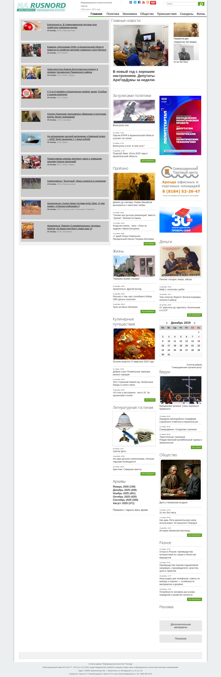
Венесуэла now (121, 125)
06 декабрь (51, 30)
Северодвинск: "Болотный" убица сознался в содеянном (76, 181)
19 (181, 345)
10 (169, 341)
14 (192, 341)
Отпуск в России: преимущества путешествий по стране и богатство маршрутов (177, 554)
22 (199, 345)
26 (181, 350)
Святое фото (119, 451)
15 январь (162, 426)
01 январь (116, 369)
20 (186, 345)
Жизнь (201, 13)
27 (186, 350)
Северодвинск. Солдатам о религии (178, 429)
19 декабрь (163, 294)
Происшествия (167, 13)
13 (186, 341)
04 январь (116, 143)
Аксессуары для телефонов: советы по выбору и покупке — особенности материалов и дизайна (179, 581)
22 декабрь (116, 294)
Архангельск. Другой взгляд (127, 289)
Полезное (181, 638)
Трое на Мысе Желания (125, 307)
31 (169, 354)
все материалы (148, 161)
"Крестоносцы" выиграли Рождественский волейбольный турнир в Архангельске (180, 440)
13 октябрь (116, 233)
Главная (96, 13)
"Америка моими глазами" (126, 278)
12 (181, 341)
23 (163, 350)
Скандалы (186, 13)
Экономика (129, 13)
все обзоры (149, 243)
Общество (147, 13)
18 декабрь (116, 456)
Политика (113, 13)
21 (192, 345)
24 (169, 350)
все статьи (150, 400)
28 (192, 350)
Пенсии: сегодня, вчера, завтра (175, 279)
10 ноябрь (116, 212)
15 (199, 341)
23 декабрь (163, 287)
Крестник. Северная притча (127, 469)
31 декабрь (116, 379)
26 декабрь (163, 528)
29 (199, 350)
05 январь (116, 133)
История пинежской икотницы (174, 530)
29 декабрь (116, 390)
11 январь (162, 517)
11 (175, 341)
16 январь (162, 416)
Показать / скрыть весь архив (130, 510)
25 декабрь (116, 151)
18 (175, 345)
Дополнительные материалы (181, 626)
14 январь (162, 434)
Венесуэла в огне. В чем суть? (128, 146)
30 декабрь (116, 286)
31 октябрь (116, 223)
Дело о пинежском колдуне (173, 502)
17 (169, 345)
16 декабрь (116, 304)
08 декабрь (163, 305)
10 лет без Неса (167, 512)
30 (163, 354)
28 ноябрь (116, 467)
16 (163, 345)
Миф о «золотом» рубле (171, 289)
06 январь (116, 449)
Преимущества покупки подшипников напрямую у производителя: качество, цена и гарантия (179, 568)
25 (175, 350)
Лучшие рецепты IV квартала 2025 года (133, 361)
